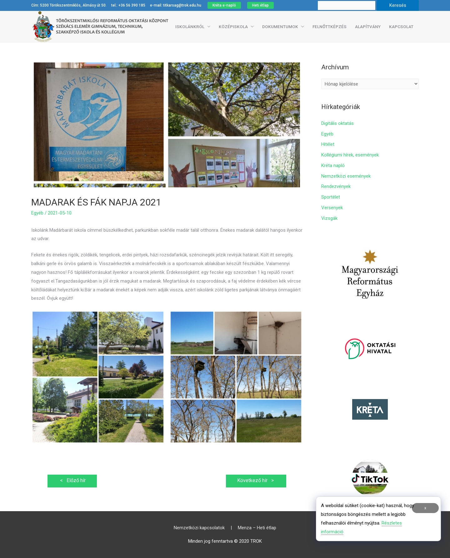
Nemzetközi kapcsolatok (199, 528)
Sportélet (330, 197)
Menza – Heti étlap (257, 528)
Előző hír (72, 480)
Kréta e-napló (224, 5)
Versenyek (332, 207)
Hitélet (327, 144)
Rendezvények (336, 186)
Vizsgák (329, 218)
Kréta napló (333, 165)
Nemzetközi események (346, 176)
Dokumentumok (280, 26)
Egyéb (37, 213)
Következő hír (256, 480)
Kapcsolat (401, 26)
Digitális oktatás (337, 123)
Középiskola (233, 26)
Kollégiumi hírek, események (350, 155)
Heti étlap (260, 5)
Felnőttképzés (329, 26)
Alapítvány (368, 26)
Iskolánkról (189, 26)
